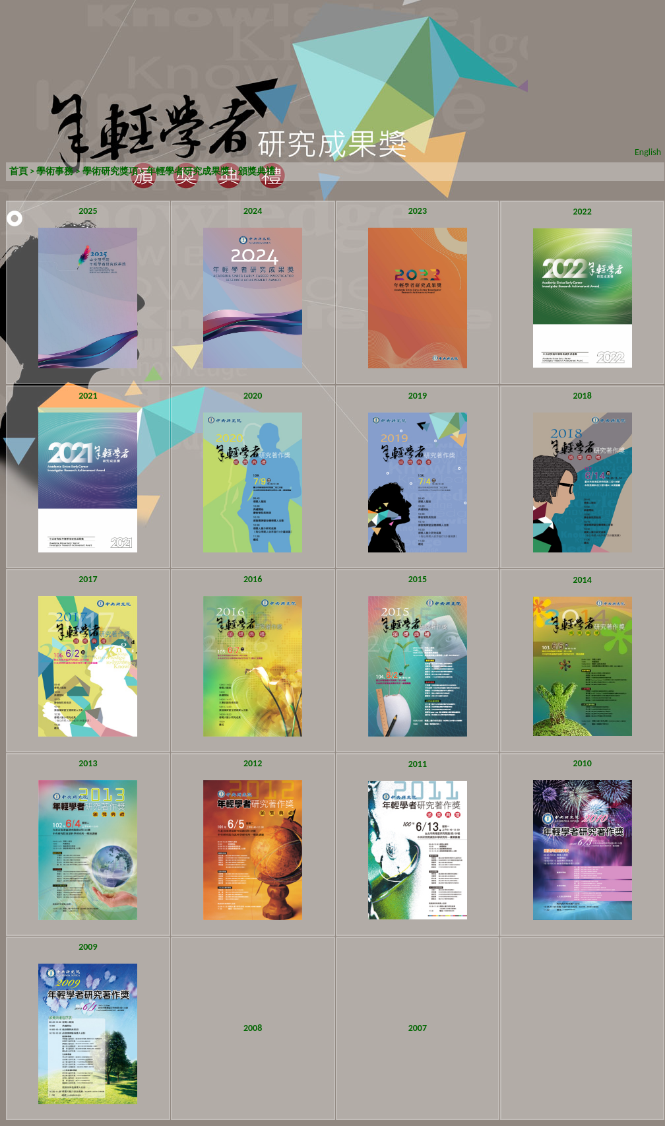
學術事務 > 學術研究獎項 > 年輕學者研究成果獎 (132, 171)
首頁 (18, 171)
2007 (417, 1028)
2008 (252, 1028)
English (648, 152)
